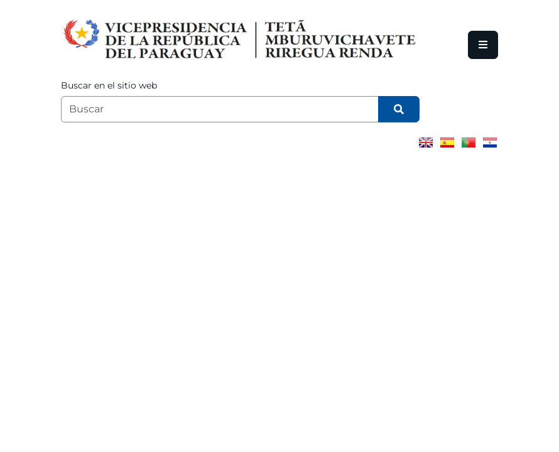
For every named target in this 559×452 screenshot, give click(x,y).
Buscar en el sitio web (109, 85)
